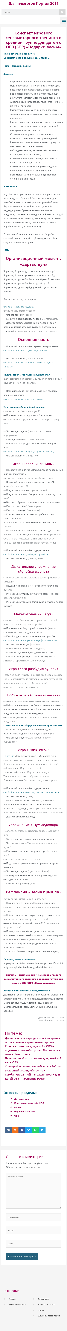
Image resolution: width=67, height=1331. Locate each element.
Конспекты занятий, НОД (29, 1103)
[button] (63, 20)
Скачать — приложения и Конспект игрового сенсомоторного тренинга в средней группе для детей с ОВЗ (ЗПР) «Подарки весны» (33, 978)
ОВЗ (16, 1115)
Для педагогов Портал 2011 (34, 3)
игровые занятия (24, 1111)
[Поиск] (62, 12)
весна (17, 1107)
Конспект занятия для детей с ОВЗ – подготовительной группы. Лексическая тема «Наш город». (32, 1050)
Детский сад (21, 1098)
